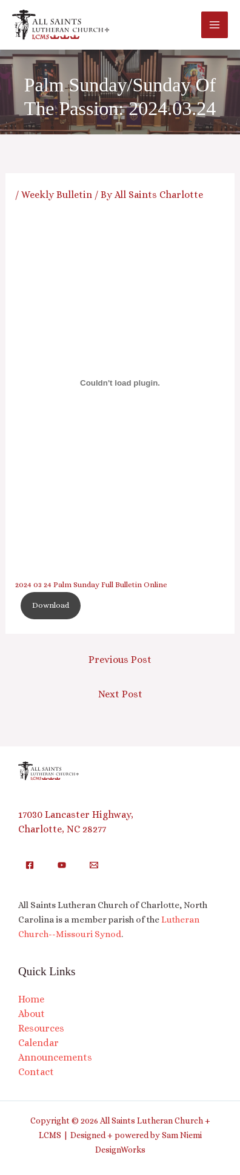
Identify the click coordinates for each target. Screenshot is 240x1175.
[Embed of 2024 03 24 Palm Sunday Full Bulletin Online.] (120, 383)
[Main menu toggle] (214, 25)
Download (50, 605)
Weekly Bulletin (56, 194)
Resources (41, 1028)
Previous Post (120, 659)
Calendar (38, 1042)
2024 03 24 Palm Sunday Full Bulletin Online (91, 584)
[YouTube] (61, 865)
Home (31, 999)
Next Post (120, 694)
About (31, 1013)
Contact (36, 1072)
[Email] (93, 865)
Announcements (55, 1057)
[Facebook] (29, 865)
